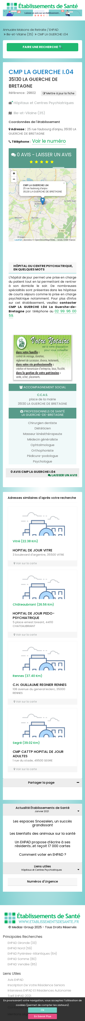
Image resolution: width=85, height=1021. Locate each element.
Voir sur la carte (25, 563)
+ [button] (14, 174)
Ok (42, 1010)
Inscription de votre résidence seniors (36, 985)
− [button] (14, 179)
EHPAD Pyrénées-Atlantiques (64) (32, 953)
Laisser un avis (62, 475)
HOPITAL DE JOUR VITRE (32, 550)
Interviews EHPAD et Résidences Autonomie (39, 990)
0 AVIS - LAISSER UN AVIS (42, 157)
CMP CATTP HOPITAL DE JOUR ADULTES (38, 753)
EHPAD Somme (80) (22, 959)
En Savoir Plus (42, 1016)
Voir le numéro (49, 141)
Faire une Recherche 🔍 (42, 47)
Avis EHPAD (15, 980)
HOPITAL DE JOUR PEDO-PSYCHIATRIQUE (34, 615)
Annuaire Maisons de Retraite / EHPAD (30, 30)
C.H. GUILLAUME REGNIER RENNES (40, 684)
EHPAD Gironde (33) (22, 943)
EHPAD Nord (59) (20, 948)
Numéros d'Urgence (42, 881)
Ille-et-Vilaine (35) (20, 34)
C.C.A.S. (42, 395)
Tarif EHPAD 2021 (19, 996)
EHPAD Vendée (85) (22, 964)
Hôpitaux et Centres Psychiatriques (44, 102)
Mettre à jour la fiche (58, 93)
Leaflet (18, 239)
